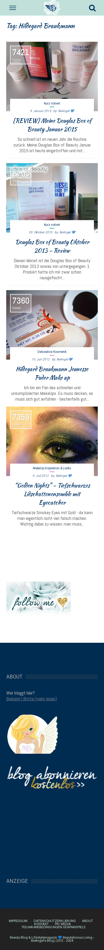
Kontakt (41, 924)
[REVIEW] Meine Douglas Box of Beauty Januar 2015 (52, 124)
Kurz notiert (52, 103)
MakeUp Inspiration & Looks (52, 468)
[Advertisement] (52, 655)
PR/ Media (63, 924)
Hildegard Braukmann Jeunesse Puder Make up (52, 373)
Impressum (18, 921)
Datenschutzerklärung (55, 921)
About (87, 921)
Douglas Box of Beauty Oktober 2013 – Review (52, 246)
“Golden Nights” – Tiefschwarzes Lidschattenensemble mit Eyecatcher (52, 494)
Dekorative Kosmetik (52, 352)
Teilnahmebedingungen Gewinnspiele (53, 927)
